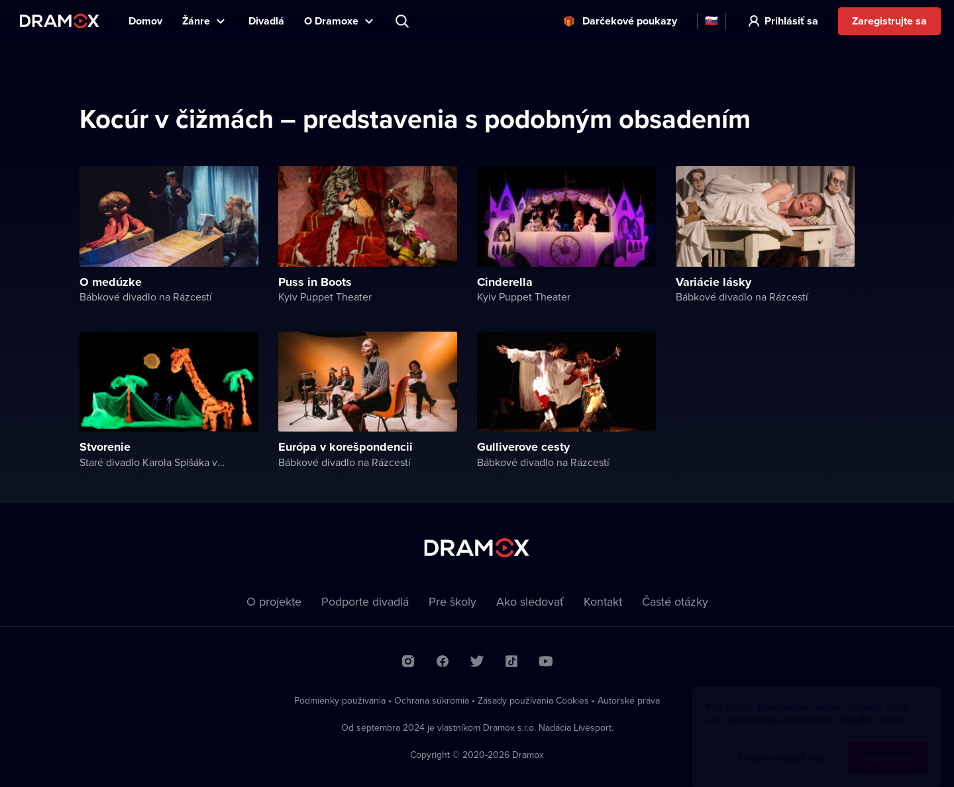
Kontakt (603, 601)
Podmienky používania (340, 700)
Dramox (59, 20)
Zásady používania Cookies (533, 700)
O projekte (273, 601)
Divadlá (266, 20)
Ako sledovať (530, 601)
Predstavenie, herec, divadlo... (403, 21)
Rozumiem (888, 745)
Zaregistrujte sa (889, 20)
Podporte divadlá (365, 601)
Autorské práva (629, 700)
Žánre (196, 20)
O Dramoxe (331, 20)
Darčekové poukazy (629, 20)
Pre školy (452, 601)
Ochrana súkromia (431, 700)
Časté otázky (675, 601)
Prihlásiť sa (791, 20)
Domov (145, 20)
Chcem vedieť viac (783, 745)
